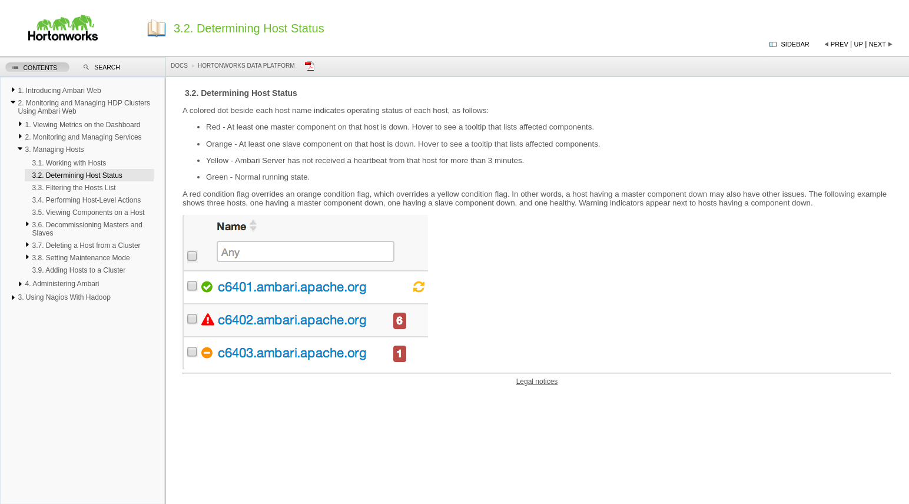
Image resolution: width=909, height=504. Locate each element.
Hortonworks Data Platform (246, 65)
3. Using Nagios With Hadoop (64, 297)
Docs (179, 65)
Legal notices (537, 381)
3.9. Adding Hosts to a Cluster (78, 270)
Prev (839, 44)
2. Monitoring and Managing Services (83, 137)
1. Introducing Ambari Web (59, 91)
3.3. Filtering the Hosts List (73, 188)
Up (858, 44)
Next (877, 44)
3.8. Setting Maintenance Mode (81, 258)
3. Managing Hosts (54, 149)
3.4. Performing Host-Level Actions (86, 200)
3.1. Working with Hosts (69, 163)
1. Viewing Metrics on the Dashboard (82, 125)
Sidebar (795, 44)
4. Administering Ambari (62, 284)
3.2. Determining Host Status (77, 175)
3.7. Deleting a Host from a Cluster (86, 245)
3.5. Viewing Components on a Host (88, 212)
